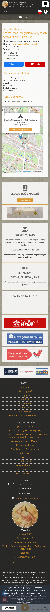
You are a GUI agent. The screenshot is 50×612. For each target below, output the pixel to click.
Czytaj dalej (25, 212)
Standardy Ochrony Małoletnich (25, 415)
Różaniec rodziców (25, 445)
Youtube (35, 64)
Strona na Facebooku (10, 563)
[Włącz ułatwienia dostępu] (47, 11)
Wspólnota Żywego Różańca (25, 441)
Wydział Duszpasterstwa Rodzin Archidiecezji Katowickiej (25, 547)
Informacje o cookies (25, 603)
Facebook (13, 64)
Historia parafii (25, 391)
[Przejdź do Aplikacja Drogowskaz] (29, 371)
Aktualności (25, 403)
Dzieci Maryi (25, 457)
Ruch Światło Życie (25, 473)
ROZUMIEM (9, 608)
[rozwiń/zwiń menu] (45, 4)
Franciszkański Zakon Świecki (25, 449)
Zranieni (25, 552)
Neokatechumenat (25, 465)
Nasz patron (25, 395)
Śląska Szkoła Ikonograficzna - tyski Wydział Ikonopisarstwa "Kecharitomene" (25, 436)
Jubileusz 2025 (25, 534)
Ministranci (25, 461)
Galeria (25, 407)
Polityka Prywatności (25, 599)
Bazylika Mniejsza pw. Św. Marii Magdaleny (24, 4)
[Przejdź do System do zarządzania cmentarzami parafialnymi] (13, 371)
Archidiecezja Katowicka (25, 542)
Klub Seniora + (25, 469)
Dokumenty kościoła (25, 556)
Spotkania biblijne (25, 426)
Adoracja (25, 387)
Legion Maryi (25, 453)
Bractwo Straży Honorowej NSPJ (25, 430)
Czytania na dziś (25, 538)
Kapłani (25, 399)
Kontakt (27, 17)
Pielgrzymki (25, 411)
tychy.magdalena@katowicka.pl (24, 44)
